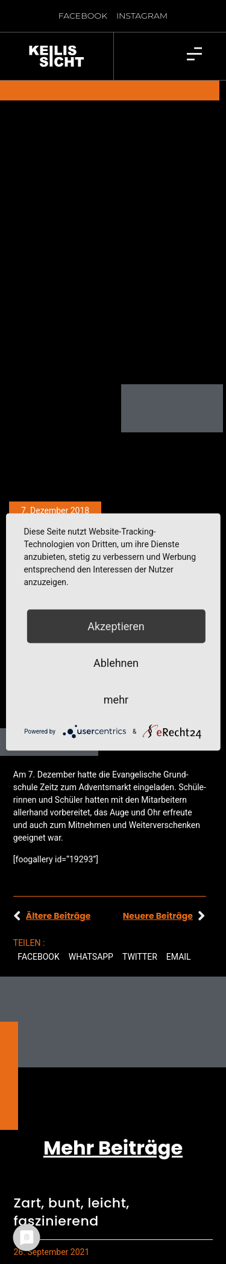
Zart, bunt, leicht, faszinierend (72, 1180)
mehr (116, 699)
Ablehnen (116, 663)
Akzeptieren (116, 626)
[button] (38, 925)
